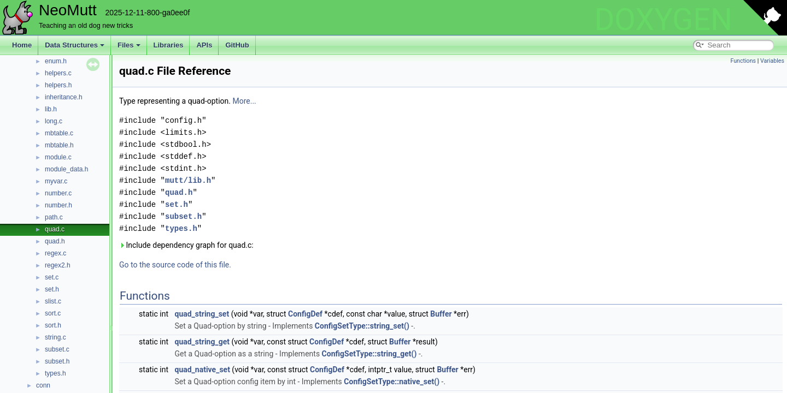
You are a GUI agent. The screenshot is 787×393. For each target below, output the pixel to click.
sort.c (53, 313)
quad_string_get (201, 341)
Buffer (440, 313)
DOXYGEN (663, 20)
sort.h (53, 325)
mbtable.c (59, 133)
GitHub (237, 45)
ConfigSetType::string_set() (362, 325)
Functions (743, 60)
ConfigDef (305, 313)
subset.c (57, 349)
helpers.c (58, 73)
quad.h (55, 241)
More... (244, 101)
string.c (55, 337)
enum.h (56, 61)
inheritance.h (64, 97)
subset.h (57, 361)
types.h (55, 373)
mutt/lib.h (188, 180)
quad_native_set (202, 369)
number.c (58, 193)
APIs (204, 45)
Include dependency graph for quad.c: (186, 245)
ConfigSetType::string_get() (369, 353)
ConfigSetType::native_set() (391, 381)
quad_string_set (201, 313)
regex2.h (58, 265)
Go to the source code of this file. (175, 264)
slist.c (53, 301)
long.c (53, 121)
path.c (54, 217)
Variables (772, 60)
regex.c (55, 253)
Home (22, 45)
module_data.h (66, 169)
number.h (58, 205)
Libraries (169, 45)
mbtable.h (59, 145)
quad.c (54, 229)
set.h (52, 289)
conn (43, 385)
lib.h (51, 109)
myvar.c (56, 181)
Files (129, 45)
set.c (51, 277)
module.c (58, 157)
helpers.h (58, 85)
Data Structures (74, 45)
